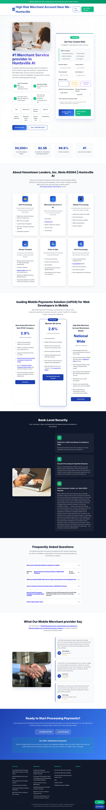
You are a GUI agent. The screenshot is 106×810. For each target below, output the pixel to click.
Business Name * (63, 64)
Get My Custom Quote (66, 112)
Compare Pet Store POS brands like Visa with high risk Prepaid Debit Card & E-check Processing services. (51, 594)
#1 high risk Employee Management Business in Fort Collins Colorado (41, 771)
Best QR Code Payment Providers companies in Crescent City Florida (26, 360)
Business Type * (63, 79)
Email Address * (79, 72)
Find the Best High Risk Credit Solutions (50, 186)
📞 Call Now (99, 802)
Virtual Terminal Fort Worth (19, 785)
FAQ (55, 780)
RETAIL (64, 83)
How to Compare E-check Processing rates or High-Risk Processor (47, 586)
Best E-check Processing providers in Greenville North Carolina (35, 594)
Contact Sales (81, 399)
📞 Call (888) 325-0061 (44, 732)
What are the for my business (50, 572)
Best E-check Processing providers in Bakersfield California (49, 572)
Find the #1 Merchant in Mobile (62, 773)
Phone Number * (63, 72)
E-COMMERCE (85, 83)
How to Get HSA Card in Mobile (62, 770)
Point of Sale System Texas (35, 601)
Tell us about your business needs (68, 98)
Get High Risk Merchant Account (53, 377)
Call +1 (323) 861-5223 (86, 9)
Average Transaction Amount (80, 90)
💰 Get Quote (99, 806)
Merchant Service (33, 55)
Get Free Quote (19, 127)
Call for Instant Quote (81, 112)
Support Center (58, 782)
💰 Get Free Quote (63, 732)
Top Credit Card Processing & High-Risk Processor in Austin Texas (20, 771)
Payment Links (48, 221)
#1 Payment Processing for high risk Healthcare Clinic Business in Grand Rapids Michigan (42, 778)
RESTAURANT (74, 83)
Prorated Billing (77, 263)
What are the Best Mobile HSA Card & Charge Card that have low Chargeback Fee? (51, 579)
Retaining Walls (21, 270)
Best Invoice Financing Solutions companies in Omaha (43, 565)
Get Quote (76, 9)
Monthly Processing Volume (66, 89)
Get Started (25, 382)
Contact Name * (79, 64)
